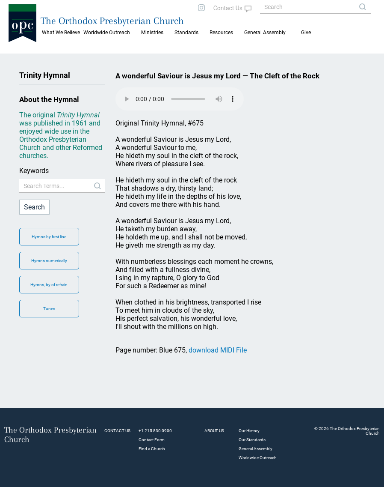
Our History (249, 430)
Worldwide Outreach (258, 457)
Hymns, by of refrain (49, 284)
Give (306, 33)
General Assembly (265, 33)
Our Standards (252, 439)
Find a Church (152, 448)
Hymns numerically (49, 260)
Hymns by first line (49, 236)
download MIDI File (218, 350)
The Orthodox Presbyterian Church (112, 20)
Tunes (49, 308)
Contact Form (152, 439)
